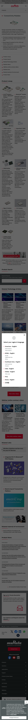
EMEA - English (9, 353)
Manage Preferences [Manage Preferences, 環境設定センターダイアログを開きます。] (14, 717)
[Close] (26, 702)
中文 (6, 377)
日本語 (7, 383)
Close (24, 335)
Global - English (10, 372)
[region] (14, 710)
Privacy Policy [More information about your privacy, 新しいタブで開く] (13, 714)
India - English (9, 369)
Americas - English (11, 346)
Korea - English (9, 380)
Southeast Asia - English (12, 362)
